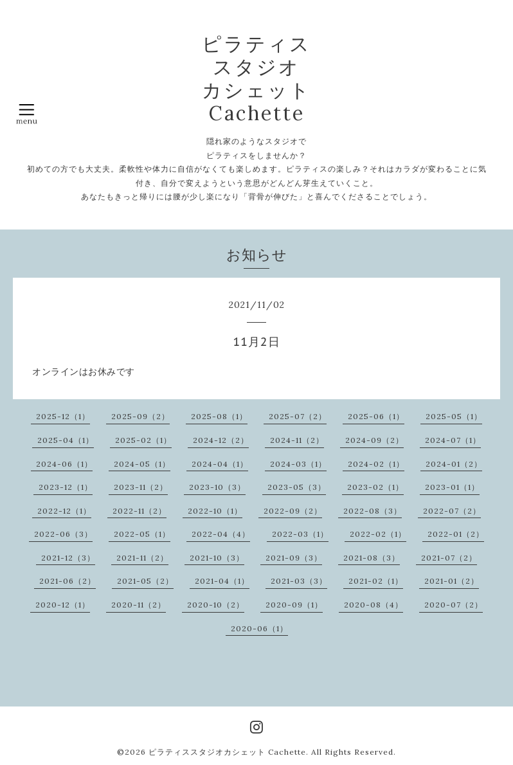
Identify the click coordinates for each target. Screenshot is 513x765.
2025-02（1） (143, 440)
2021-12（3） (68, 557)
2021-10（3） (217, 557)
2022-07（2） (452, 511)
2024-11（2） (297, 440)
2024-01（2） (454, 464)
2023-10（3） (217, 487)
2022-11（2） (139, 511)
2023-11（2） (141, 487)
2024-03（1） (298, 464)
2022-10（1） (215, 511)
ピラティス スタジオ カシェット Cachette (256, 78)
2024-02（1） (376, 464)
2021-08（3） (371, 557)
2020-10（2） (215, 604)
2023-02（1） (375, 487)
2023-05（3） (296, 487)
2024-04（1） (220, 464)
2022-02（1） (378, 534)
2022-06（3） (63, 534)
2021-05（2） (145, 581)
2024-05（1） (142, 464)
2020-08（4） (373, 604)
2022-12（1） (64, 511)
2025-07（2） (298, 416)
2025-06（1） (376, 416)
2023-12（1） (66, 487)
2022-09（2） (293, 511)
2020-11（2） (138, 604)
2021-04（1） (222, 581)
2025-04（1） (65, 440)
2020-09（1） (294, 604)
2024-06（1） (64, 464)
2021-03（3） (299, 581)
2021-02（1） (375, 581)
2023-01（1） (452, 487)
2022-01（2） (456, 534)
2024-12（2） (221, 440)
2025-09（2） (140, 416)
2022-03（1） (300, 534)
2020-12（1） (62, 604)
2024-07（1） (453, 440)
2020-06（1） (259, 628)
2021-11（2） (142, 557)
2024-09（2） (374, 440)
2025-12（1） (63, 416)
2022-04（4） (221, 534)
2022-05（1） (142, 534)
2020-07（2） (453, 604)
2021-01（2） (451, 581)
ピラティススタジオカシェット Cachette (227, 752)
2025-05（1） (454, 416)
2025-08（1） (219, 416)
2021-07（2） (449, 557)
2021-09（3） (294, 557)
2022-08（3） (372, 511)
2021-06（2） (67, 581)
